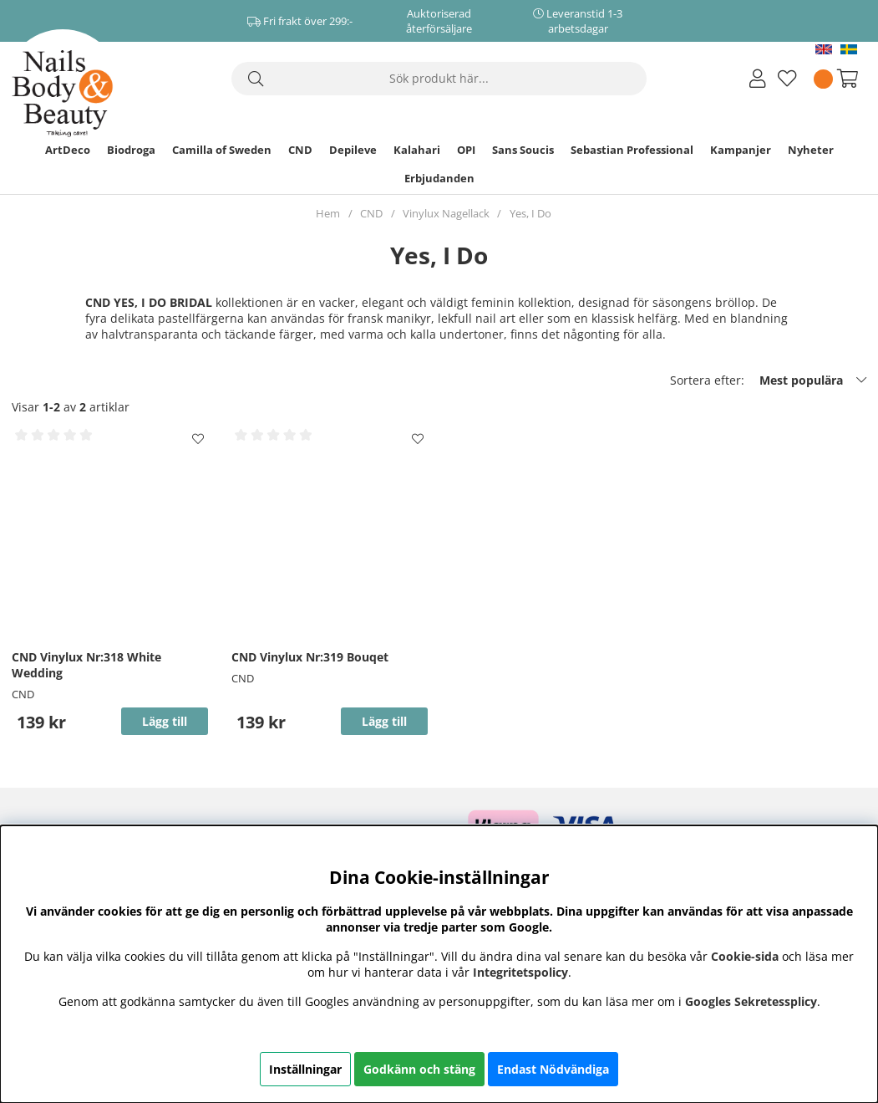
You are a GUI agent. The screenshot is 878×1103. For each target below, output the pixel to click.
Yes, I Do (530, 213)
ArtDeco (67, 149)
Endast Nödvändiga (553, 1069)
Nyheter (811, 149)
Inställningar (305, 1069)
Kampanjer (740, 149)
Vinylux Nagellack (446, 213)
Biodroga (131, 149)
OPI (466, 149)
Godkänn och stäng (419, 1069)
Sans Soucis (523, 149)
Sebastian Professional (632, 149)
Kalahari (416, 149)
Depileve (353, 149)
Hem (328, 213)
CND (300, 149)
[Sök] (439, 78)
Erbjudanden (439, 178)
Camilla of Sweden (222, 149)
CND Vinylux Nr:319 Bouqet (309, 657)
